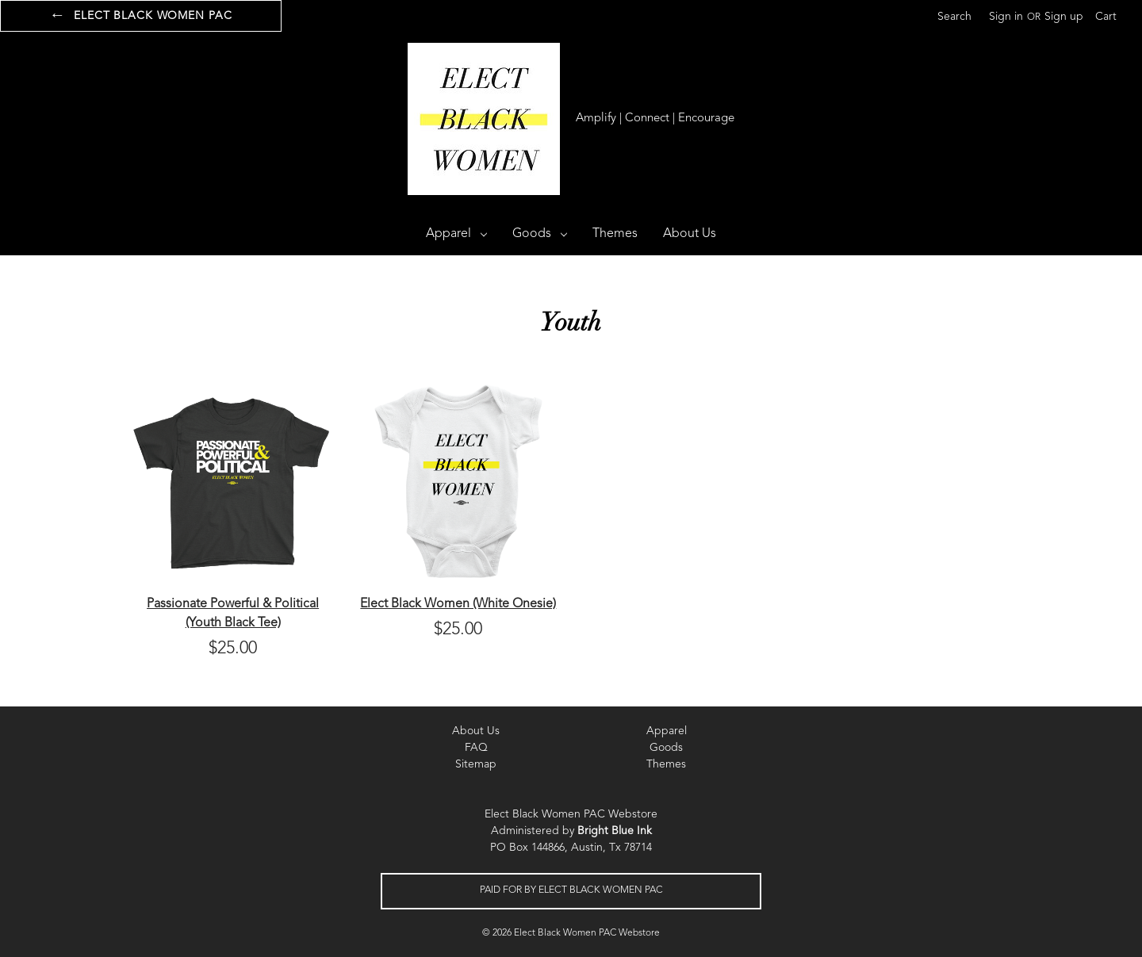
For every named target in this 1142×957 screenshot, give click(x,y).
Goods (539, 234)
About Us (689, 234)
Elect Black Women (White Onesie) (458, 604)
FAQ (476, 747)
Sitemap (475, 764)
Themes (615, 234)
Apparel (456, 234)
